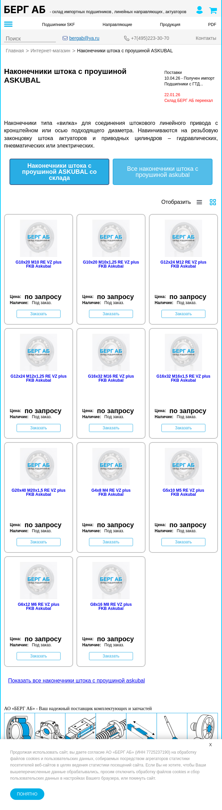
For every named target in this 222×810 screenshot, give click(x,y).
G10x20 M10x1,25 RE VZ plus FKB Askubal (111, 264)
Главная (15, 50)
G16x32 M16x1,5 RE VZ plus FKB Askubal (183, 378)
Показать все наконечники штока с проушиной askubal (76, 680)
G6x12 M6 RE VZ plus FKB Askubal (39, 606)
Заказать (38, 313)
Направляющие (117, 24)
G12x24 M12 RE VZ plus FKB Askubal (183, 264)
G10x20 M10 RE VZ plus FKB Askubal (39, 264)
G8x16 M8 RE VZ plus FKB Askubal (111, 606)
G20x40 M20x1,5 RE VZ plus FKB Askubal (38, 492)
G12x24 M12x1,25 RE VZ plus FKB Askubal (38, 378)
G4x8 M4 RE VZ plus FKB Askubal (111, 492)
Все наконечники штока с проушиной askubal (162, 171)
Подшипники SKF (58, 24)
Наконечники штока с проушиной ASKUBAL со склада (59, 171)
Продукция (170, 24)
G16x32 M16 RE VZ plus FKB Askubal (111, 378)
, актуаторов (174, 11)
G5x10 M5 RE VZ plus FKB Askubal (183, 492)
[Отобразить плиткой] (213, 202)
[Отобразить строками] (199, 202)
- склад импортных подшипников (80, 11)
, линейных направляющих (137, 11)
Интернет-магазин (50, 50)
